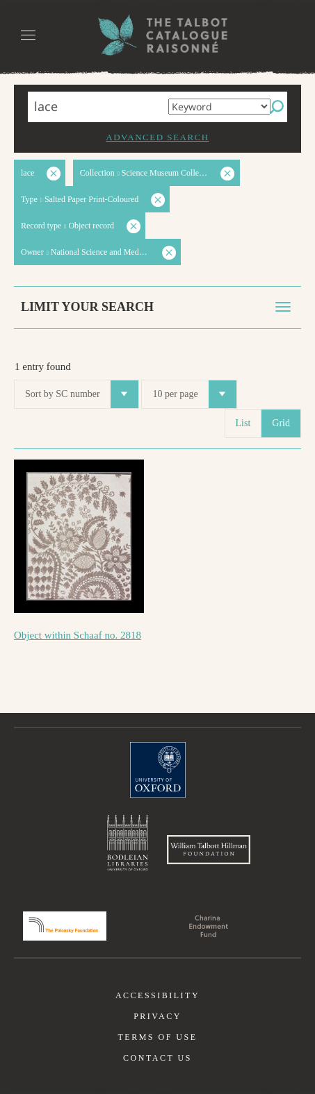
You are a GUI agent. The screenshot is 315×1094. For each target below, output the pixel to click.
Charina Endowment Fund (208, 926)
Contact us (157, 1058)
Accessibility (157, 995)
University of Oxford (158, 770)
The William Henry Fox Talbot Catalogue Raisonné (157, 35)
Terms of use (157, 1037)
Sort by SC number (81, 394)
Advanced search (157, 137)
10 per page (194, 394)
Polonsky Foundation (64, 926)
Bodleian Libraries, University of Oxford (127, 842)
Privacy (157, 1016)
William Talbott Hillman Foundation (208, 849)
